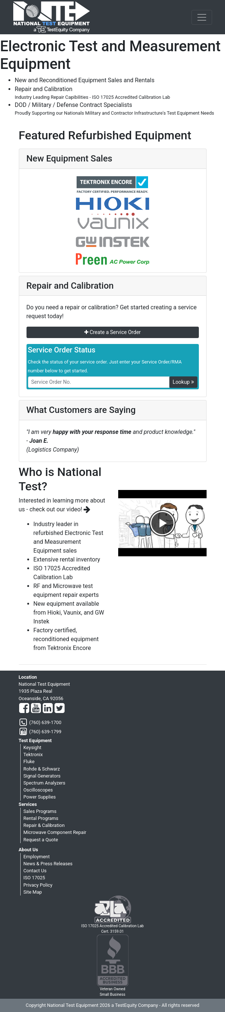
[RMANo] (98, 382)
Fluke (29, 761)
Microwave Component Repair (55, 832)
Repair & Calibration (44, 825)
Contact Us (35, 870)
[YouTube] (36, 708)
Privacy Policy (38, 885)
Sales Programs (40, 811)
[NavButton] (201, 17)
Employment (37, 856)
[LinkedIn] (47, 708)
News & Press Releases (48, 863)
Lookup (183, 382)
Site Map (33, 892)
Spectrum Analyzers (45, 783)
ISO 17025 (34, 877)
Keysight (33, 747)
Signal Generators (42, 776)
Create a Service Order (112, 332)
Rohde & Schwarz (42, 769)
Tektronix (33, 754)
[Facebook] (24, 708)
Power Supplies (40, 797)
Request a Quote (41, 839)
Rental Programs (41, 818)
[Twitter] (59, 708)
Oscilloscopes (38, 790)
